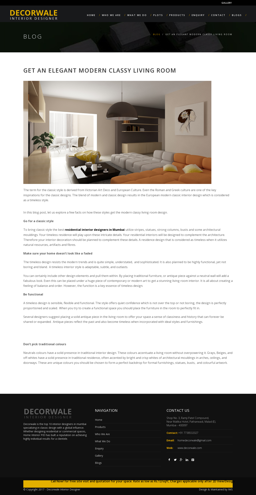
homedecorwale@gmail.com (194, 440)
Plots (158, 15)
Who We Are (111, 15)
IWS (230, 489)
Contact (218, 15)
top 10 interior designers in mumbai (65, 424)
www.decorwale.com (190, 448)
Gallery (226, 2)
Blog (157, 34)
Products (177, 15)
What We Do (137, 15)
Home (91, 15)
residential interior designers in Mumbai (95, 230)
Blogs (237, 15)
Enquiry (198, 15)
